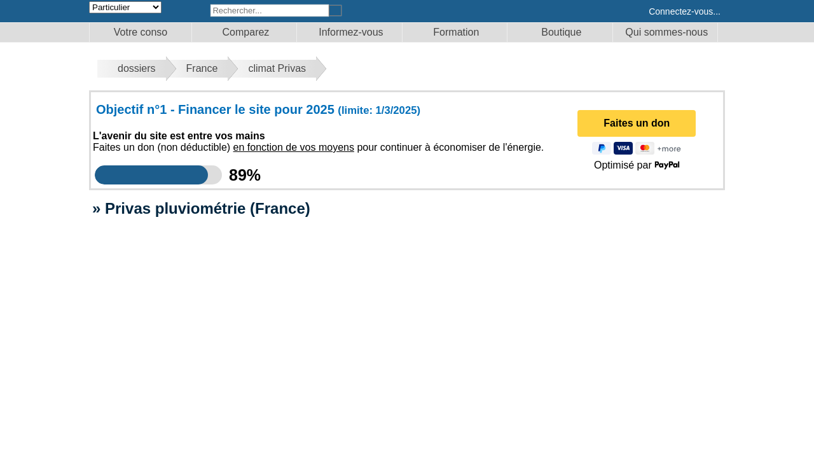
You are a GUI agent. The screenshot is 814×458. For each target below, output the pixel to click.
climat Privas (277, 68)
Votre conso (141, 32)
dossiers (137, 68)
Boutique (561, 32)
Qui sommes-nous (666, 32)
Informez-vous (351, 32)
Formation (456, 32)
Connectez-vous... (685, 11)
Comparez (246, 32)
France (202, 68)
